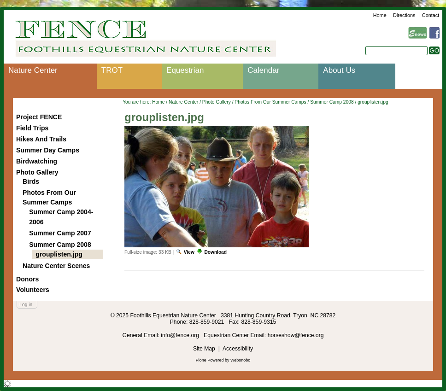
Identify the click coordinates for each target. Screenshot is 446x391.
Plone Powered (210, 360)
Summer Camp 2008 (331, 102)
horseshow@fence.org (296, 335)
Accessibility (238, 348)
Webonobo (240, 360)
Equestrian (185, 70)
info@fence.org (180, 335)
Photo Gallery (216, 102)
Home (380, 15)
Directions (404, 15)
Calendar (263, 70)
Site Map (204, 348)
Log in (25, 304)
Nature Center (33, 70)
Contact (430, 15)
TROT (112, 70)
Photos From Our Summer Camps (270, 102)
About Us (339, 70)
